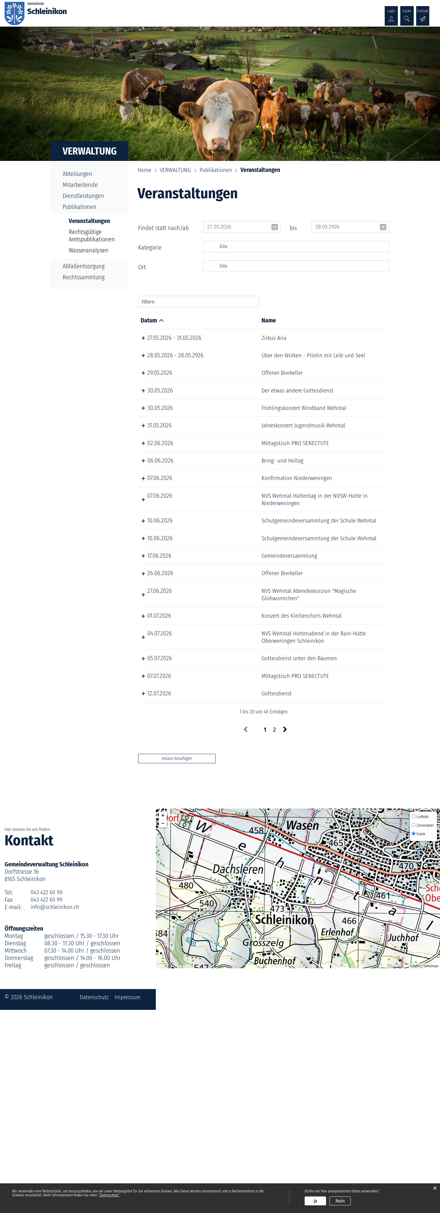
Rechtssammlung (84, 277)
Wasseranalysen (88, 250)
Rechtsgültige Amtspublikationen (92, 235)
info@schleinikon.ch (56, 1110)
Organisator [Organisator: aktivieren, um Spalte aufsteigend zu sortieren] (343, 320)
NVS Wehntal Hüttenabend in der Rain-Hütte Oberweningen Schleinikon (235, 808)
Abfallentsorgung (84, 266)
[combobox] (296, 246)
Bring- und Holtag (224, 526)
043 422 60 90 (47, 1095)
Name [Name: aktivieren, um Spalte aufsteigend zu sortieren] (209, 320)
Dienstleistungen (83, 195)
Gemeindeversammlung (231, 679)
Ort (142, 267)
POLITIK (148, 11)
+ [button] (163, 1018)
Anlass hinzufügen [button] (177, 961)
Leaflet (415, 1169)
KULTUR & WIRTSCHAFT (273, 11)
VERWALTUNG (180, 11)
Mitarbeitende (80, 184)
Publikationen (80, 206)
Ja (315, 1201)
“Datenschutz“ (108, 1195)
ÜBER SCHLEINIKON (109, 11)
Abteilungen (77, 173)
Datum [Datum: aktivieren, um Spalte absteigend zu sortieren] (149, 320)
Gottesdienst (217, 889)
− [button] (163, 1026)
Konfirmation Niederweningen (222, 576)
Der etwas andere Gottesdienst (223, 415)
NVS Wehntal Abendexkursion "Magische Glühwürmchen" (235, 736)
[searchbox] (302, 246)
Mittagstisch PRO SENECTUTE (236, 493)
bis (293, 228)
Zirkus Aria (215, 337)
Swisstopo (430, 1169)
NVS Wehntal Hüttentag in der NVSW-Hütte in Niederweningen (234, 605)
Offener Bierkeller (224, 387)
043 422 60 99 (47, 1103)
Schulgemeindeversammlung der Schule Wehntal (237, 633)
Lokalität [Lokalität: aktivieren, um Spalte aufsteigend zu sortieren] (289, 320)
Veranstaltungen (93, 221)
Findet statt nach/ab (163, 228)
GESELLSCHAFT (221, 11)
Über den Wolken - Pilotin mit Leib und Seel (234, 359)
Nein (340, 1201)
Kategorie (150, 247)
